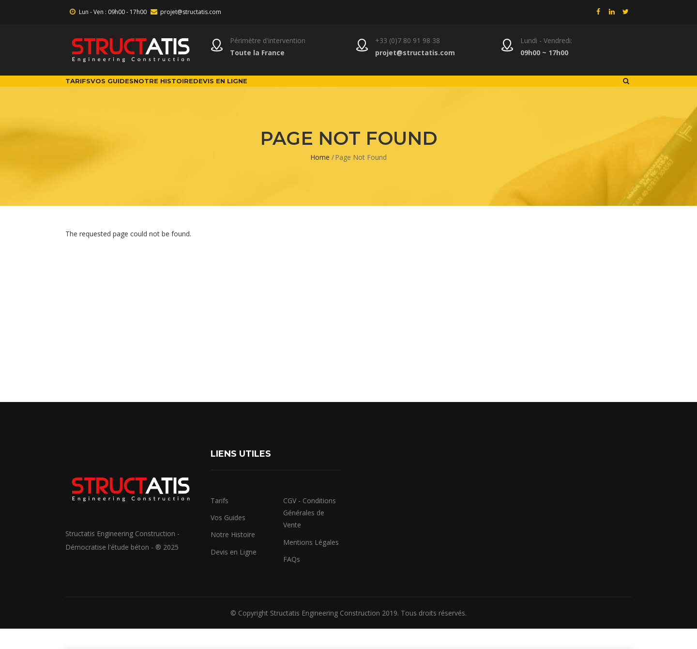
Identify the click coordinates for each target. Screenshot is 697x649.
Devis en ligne (289, 91)
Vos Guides (141, 91)
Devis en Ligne (234, 571)
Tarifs (87, 91)
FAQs (291, 579)
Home (320, 177)
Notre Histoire (212, 91)
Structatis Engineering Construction (325, 633)
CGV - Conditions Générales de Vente (309, 533)
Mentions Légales (311, 562)
